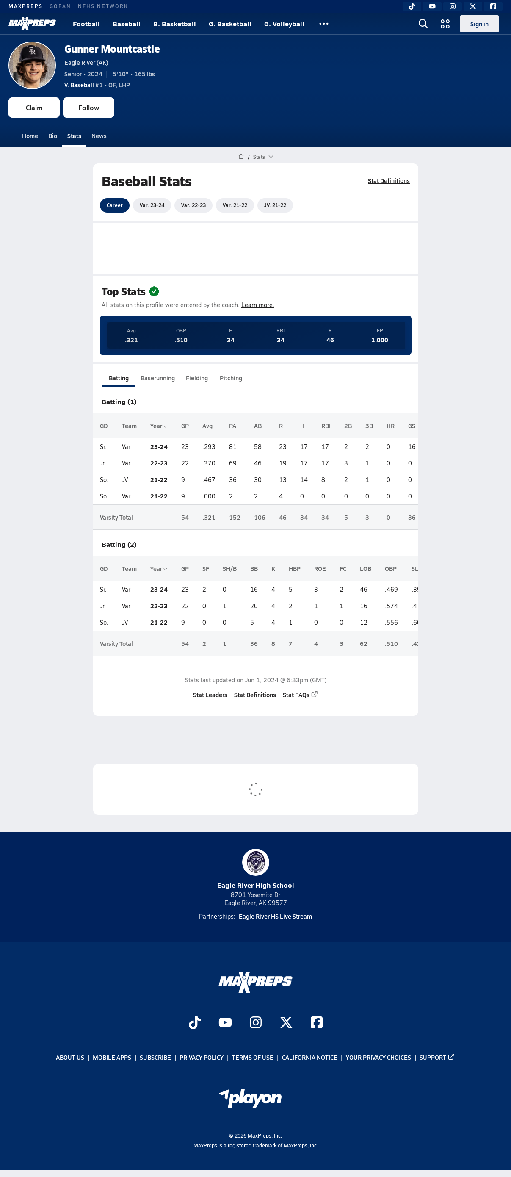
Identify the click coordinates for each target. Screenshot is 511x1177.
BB (254, 568)
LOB (365, 568)
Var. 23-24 (152, 205)
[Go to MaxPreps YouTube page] (225, 1023)
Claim (34, 107)
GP (185, 425)
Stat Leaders (210, 694)
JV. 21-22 (275, 205)
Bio (52, 135)
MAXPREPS (25, 6)
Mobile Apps (112, 1057)
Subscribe (155, 1057)
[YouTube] (432, 6)
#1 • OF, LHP (97, 84)
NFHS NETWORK (103, 6)
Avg (207, 425)
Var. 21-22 (235, 205)
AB (258, 425)
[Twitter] (473, 6)
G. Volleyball (284, 23)
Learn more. (257, 305)
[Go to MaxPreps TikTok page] (195, 1023)
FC (343, 568)
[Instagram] (452, 6)
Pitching (230, 378)
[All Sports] (324, 24)
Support (437, 1057)
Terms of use (252, 1057)
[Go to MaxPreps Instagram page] (255, 1023)
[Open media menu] (445, 24)
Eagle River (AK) (86, 62)
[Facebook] (493, 6)
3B (369, 425)
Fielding (197, 378)
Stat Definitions (389, 180)
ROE (320, 568)
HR (391, 425)
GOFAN (60, 6)
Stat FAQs (300, 694)
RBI (326, 425)
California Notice (309, 1057)
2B (348, 425)
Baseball (127, 23)
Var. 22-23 (193, 205)
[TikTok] (412, 6)
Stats (74, 135)
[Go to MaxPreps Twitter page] (286, 1023)
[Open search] (423, 24)
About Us (70, 1057)
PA (232, 425)
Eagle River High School (255, 869)
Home (30, 135)
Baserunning (158, 378)
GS (411, 425)
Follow (88, 107)
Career (115, 205)
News (99, 135)
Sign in (479, 23)
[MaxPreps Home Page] (241, 156)
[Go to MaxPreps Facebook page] (316, 1023)
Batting (118, 378)
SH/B (230, 568)
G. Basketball (230, 23)
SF (205, 568)
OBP (391, 568)
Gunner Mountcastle (112, 48)
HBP (295, 568)
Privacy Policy (202, 1057)
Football (86, 23)
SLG (417, 568)
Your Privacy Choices (378, 1057)
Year (158, 425)
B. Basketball (174, 23)
